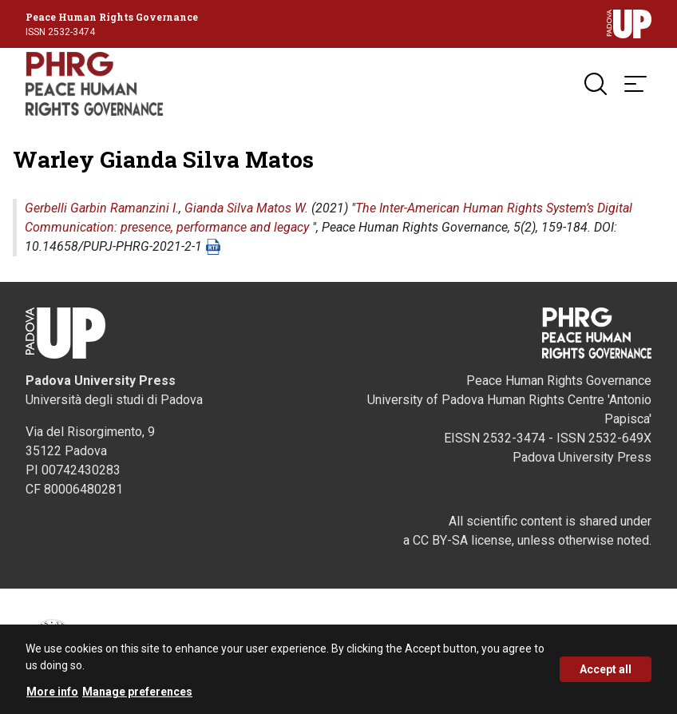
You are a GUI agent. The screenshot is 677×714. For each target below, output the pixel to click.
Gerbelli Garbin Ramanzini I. (102, 208)
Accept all (605, 674)
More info (52, 697)
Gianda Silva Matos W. (246, 208)
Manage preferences (137, 697)
